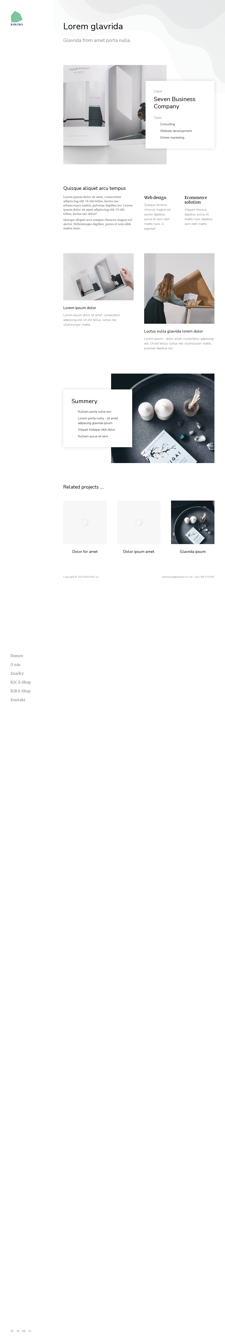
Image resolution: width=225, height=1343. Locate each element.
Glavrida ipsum (193, 551)
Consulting (167, 124)
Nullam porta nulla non (94, 412)
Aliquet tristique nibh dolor (96, 429)
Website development (176, 131)
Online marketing (172, 137)
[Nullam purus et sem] (74, 436)
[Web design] (159, 208)
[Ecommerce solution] (199, 208)
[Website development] (156, 131)
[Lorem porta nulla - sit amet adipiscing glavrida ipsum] (74, 418)
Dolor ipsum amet (138, 551)
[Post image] (85, 522)
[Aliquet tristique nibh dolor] (74, 429)
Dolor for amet (85, 551)
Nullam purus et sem (93, 436)
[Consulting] (156, 124)
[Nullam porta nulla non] (74, 411)
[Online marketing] (156, 137)
